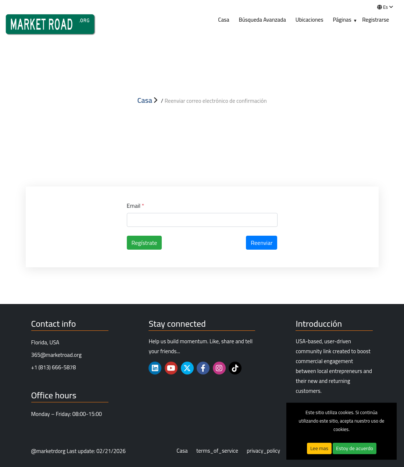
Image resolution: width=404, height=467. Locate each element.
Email (135, 205)
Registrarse (375, 19)
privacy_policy (263, 451)
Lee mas (319, 448)
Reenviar (261, 242)
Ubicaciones (309, 19)
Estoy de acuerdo (354, 448)
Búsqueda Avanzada (262, 19)
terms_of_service (217, 451)
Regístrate (144, 242)
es (385, 7)
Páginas (342, 19)
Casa (223, 19)
